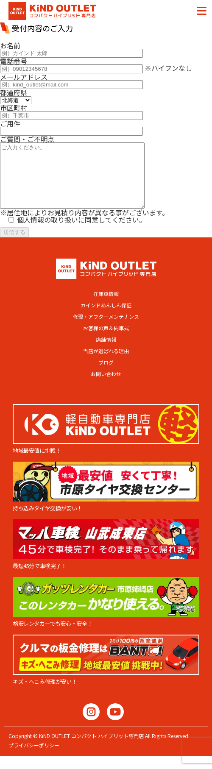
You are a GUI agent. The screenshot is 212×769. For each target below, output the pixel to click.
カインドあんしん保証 (106, 317)
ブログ (106, 375)
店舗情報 (106, 352)
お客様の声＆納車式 (106, 340)
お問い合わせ (106, 386)
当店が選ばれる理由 (106, 363)
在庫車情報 (106, 306)
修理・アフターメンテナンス (106, 329)
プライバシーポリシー (33, 757)
